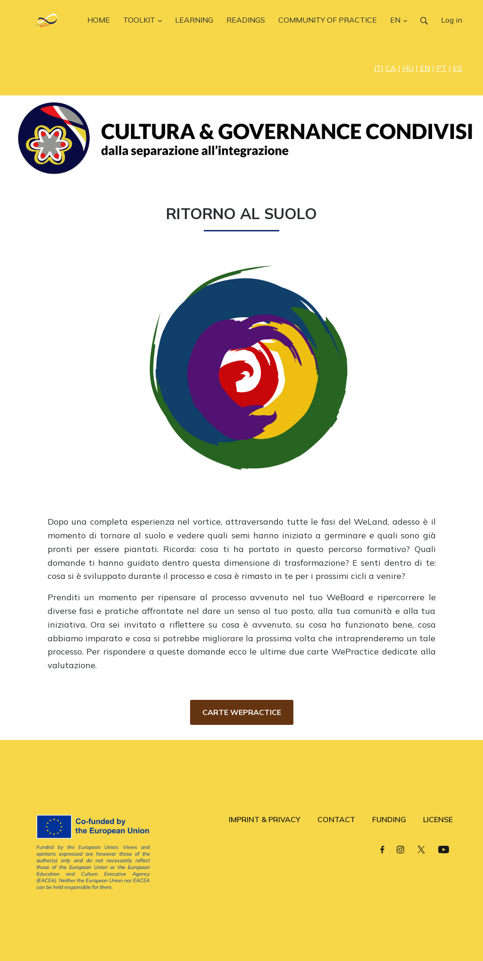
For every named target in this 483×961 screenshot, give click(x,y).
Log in (451, 20)
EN (425, 68)
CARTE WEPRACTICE (241, 712)
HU (408, 68)
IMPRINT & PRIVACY (264, 819)
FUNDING (389, 819)
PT (441, 68)
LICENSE (438, 819)
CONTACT (336, 819)
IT (377, 68)
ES (457, 68)
